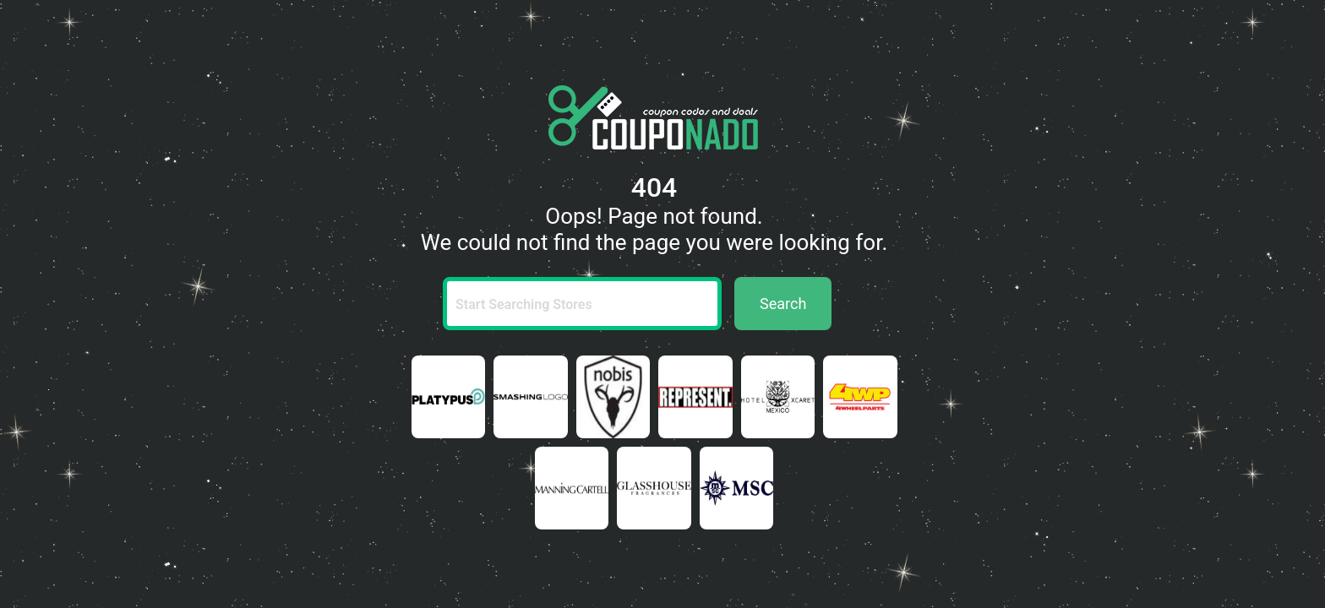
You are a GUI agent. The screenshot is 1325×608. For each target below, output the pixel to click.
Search (783, 303)
